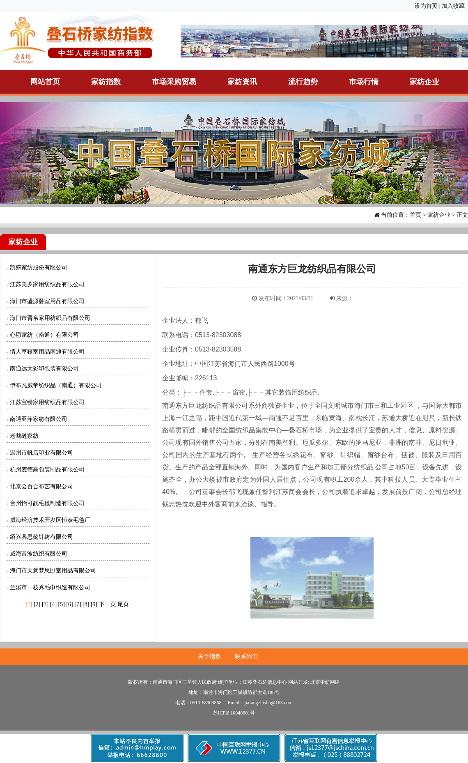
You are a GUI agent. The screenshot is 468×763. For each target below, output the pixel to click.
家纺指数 (106, 82)
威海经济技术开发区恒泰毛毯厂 (50, 520)
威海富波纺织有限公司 (38, 554)
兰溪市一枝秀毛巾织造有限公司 (50, 587)
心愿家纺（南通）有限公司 (44, 335)
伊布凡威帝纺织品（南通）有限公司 (56, 385)
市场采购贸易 (174, 82)
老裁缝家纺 (24, 436)
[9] (94, 604)
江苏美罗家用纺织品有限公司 (47, 284)
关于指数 (209, 656)
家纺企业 (424, 82)
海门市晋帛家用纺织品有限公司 (50, 318)
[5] (61, 604)
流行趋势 (303, 82)
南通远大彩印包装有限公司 (44, 368)
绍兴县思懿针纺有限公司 (41, 537)
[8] (86, 604)
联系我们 (246, 656)
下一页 (107, 604)
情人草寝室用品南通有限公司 (47, 352)
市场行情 (364, 82)
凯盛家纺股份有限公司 (38, 267)
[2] (37, 604)
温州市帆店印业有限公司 (41, 453)
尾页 (123, 604)
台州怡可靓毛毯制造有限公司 (47, 503)
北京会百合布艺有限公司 (41, 486)
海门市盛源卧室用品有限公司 (47, 301)
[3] (45, 604)
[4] (53, 604)
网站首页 (45, 82)
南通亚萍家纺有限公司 (38, 419)
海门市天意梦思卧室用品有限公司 (53, 571)
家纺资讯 (242, 82)
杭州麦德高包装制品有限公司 (47, 470)
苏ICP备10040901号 (234, 713)
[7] (77, 604)
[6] (69, 604)
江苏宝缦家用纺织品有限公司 (47, 402)
